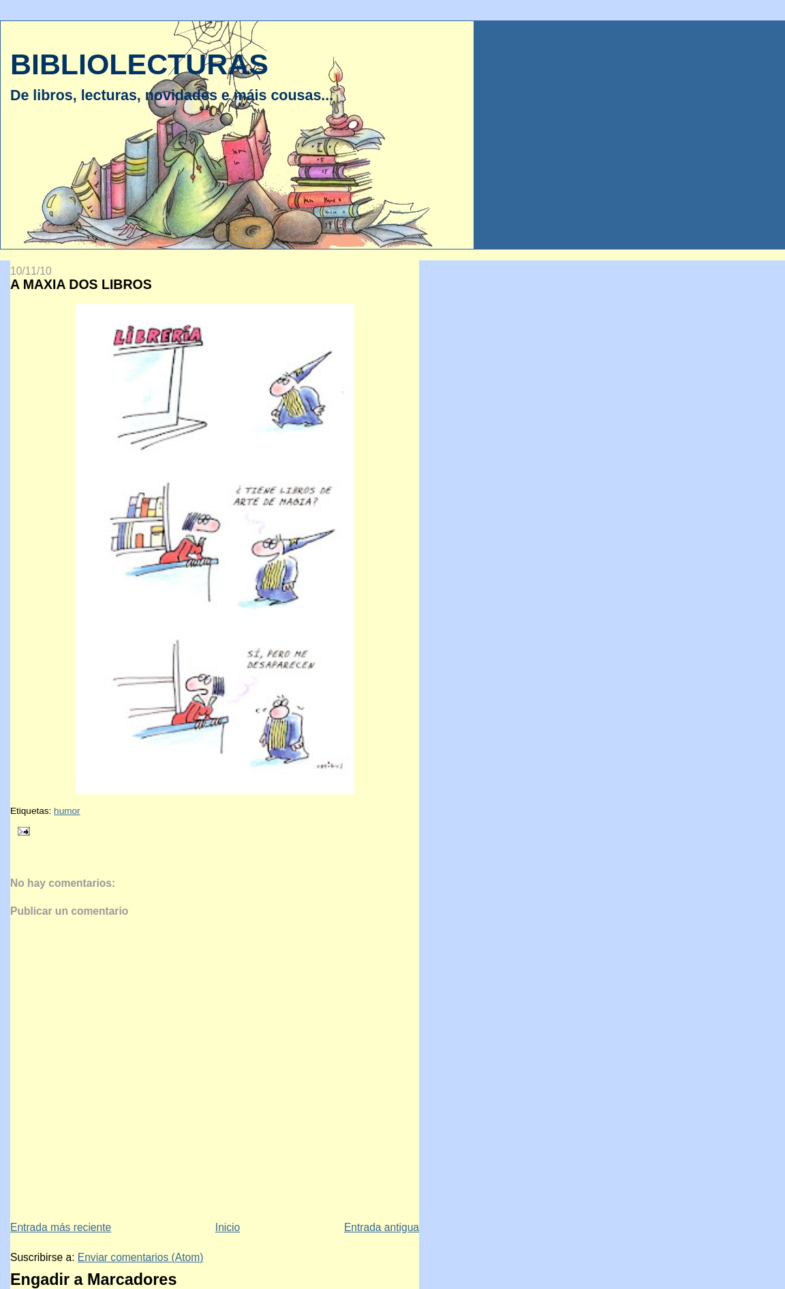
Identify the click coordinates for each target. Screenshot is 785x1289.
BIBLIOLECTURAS (139, 64)
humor (67, 811)
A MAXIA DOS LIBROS (81, 284)
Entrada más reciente (60, 1227)
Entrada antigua (381, 1227)
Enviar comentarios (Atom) (141, 1257)
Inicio (227, 1227)
